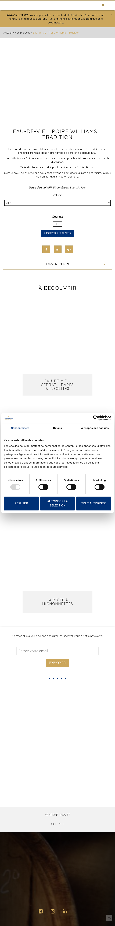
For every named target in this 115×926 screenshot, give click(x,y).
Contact (57, 824)
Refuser (21, 503)
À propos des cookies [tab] (95, 427)
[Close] (111, 14)
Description (57, 264)
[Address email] (57, 651)
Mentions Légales (57, 814)
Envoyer (57, 663)
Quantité (57, 216)
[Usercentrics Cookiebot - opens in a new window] (95, 418)
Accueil (7, 32)
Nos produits (22, 32)
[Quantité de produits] (57, 224)
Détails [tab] (57, 427)
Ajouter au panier (57, 233)
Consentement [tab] (20, 427)
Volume (57, 195)
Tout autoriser (93, 503)
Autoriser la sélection (57, 503)
